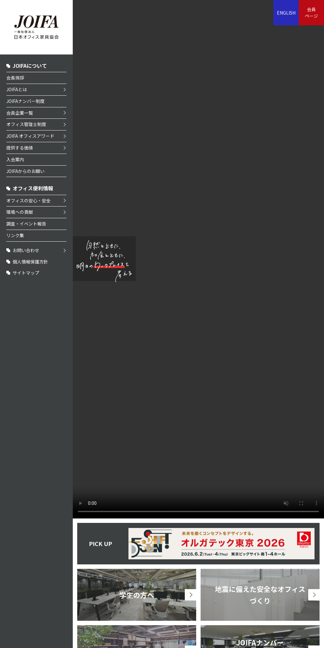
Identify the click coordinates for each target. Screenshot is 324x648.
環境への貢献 (19, 212)
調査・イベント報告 (26, 223)
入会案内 (15, 159)
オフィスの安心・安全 (28, 200)
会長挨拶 (15, 77)
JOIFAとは (16, 89)
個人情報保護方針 (30, 261)
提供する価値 (19, 147)
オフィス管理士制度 (26, 124)
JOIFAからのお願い (25, 171)
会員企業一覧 (19, 113)
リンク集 (15, 235)
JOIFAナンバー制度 (25, 101)
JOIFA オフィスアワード (30, 136)
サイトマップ (26, 273)
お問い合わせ (26, 250)
